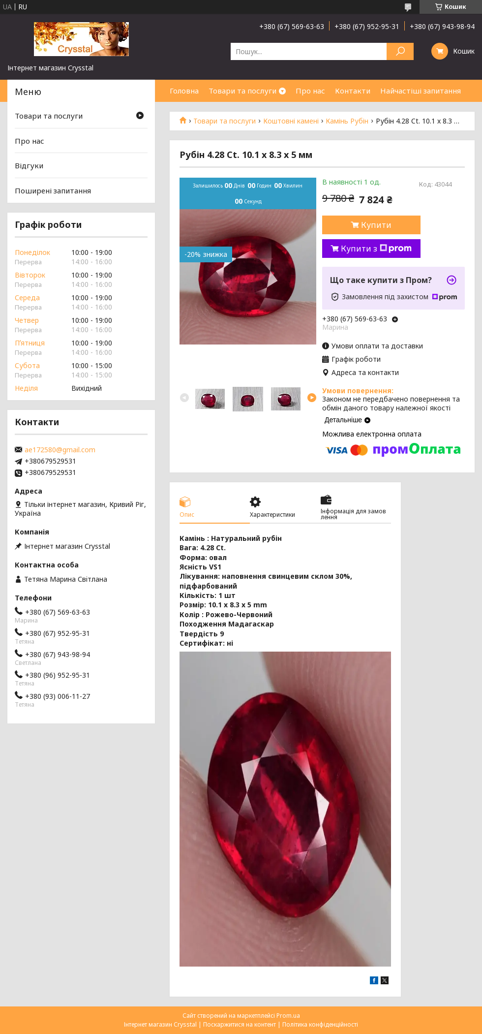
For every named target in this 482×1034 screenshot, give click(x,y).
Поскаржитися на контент (239, 1024)
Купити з (376, 248)
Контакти (352, 90)
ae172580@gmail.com (60, 449)
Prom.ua (288, 1015)
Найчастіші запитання (420, 90)
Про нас (310, 90)
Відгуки (29, 165)
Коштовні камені (291, 121)
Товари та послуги (242, 90)
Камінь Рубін (347, 121)
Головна (184, 90)
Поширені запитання (53, 190)
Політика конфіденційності (320, 1024)
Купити (376, 224)
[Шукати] (400, 51)
